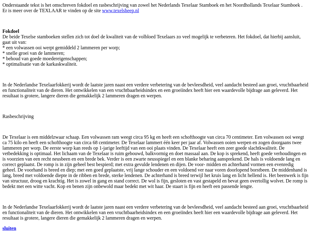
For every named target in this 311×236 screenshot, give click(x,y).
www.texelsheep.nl (120, 10)
